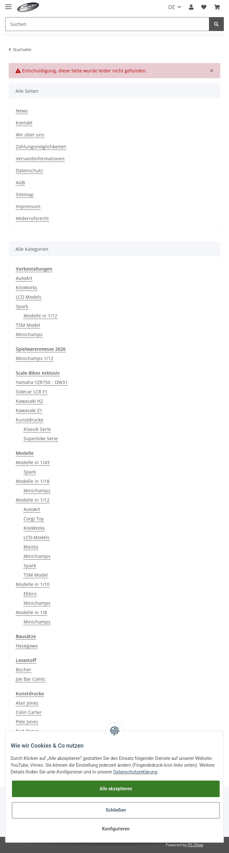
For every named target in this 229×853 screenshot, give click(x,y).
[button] (191, 7)
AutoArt (24, 278)
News (22, 111)
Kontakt (24, 123)
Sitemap (25, 194)
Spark (22, 306)
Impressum (28, 206)
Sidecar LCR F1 (31, 392)
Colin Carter (29, 712)
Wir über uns (30, 135)
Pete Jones (27, 722)
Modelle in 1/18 (32, 481)
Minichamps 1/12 (34, 358)
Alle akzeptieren (115, 788)
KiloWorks (26, 287)
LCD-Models (36, 537)
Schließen (116, 810)
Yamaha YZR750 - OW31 (42, 382)
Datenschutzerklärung (135, 771)
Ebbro (30, 594)
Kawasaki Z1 (29, 410)
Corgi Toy (34, 519)
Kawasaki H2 (29, 401)
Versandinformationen (40, 158)
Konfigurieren (116, 828)
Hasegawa (27, 646)
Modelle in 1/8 (31, 612)
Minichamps (29, 334)
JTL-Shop (195, 845)
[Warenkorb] (217, 7)
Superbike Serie (41, 438)
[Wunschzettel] (203, 7)
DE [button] (171, 7)
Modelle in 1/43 (32, 462)
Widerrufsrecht (32, 218)
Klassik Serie (37, 429)
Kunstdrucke (29, 420)
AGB (20, 182)
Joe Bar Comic (31, 679)
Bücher (23, 669)
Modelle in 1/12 (40, 316)
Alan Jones (27, 703)
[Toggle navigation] (8, 4)
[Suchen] (107, 24)
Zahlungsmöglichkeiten (41, 147)
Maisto (31, 547)
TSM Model (28, 325)
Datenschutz (29, 170)
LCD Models (28, 297)
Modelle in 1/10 (32, 584)
